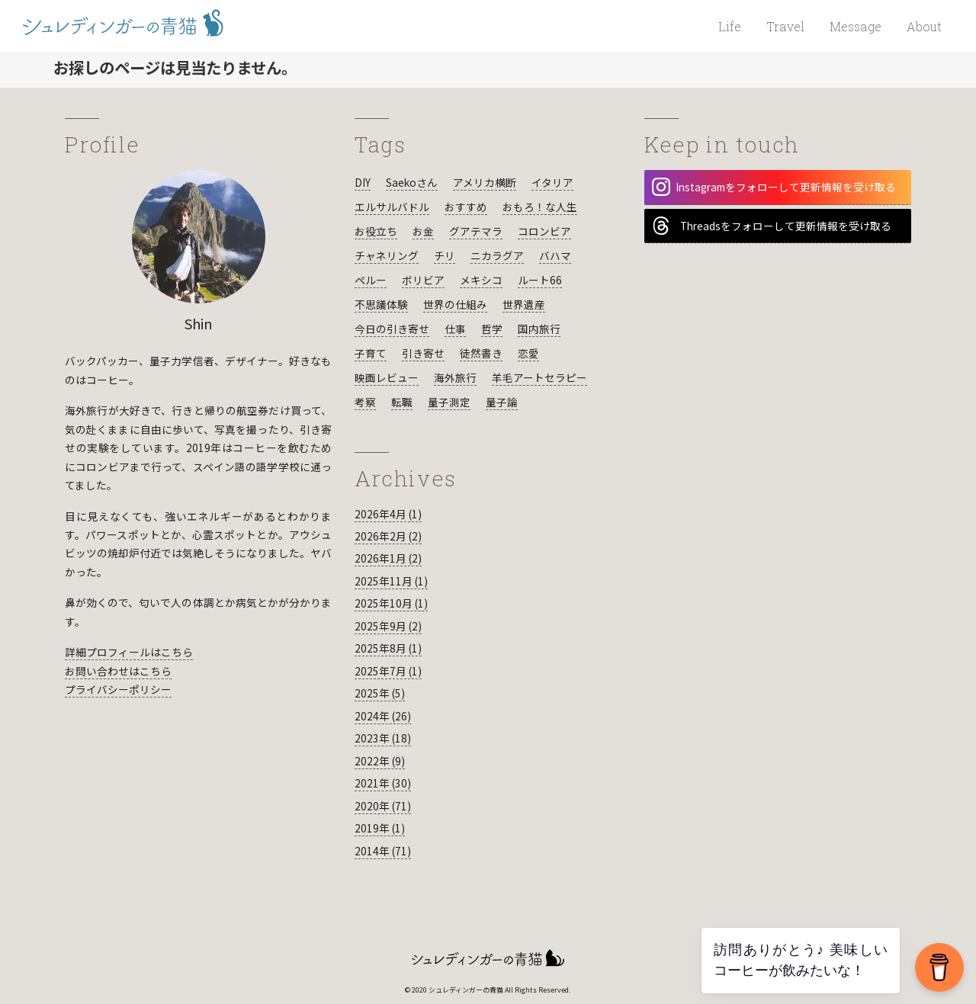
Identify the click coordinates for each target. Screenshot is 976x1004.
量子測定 (449, 401)
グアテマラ (475, 231)
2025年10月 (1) (391, 603)
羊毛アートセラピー (539, 377)
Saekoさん (412, 182)
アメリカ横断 (484, 182)
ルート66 (540, 279)
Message (855, 26)
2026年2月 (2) (388, 536)
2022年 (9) (380, 760)
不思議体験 (381, 304)
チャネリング (387, 255)
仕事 (455, 328)
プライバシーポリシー (118, 689)
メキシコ (481, 279)
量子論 (502, 401)
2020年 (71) (383, 805)
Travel (785, 26)
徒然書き (481, 353)
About (924, 26)
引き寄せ (423, 353)
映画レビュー (387, 377)
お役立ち (376, 231)
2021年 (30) (383, 783)
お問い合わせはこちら (118, 670)
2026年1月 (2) (388, 558)
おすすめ (466, 206)
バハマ (555, 255)
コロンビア (544, 231)
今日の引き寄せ (392, 328)
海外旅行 (455, 377)
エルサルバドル (392, 206)
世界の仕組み (455, 304)
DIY (363, 182)
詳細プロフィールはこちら (129, 651)
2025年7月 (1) (388, 670)
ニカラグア (497, 255)
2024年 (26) (383, 715)
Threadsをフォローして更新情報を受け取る (771, 226)
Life (729, 26)
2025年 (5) (380, 693)
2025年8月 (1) (388, 648)
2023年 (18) (383, 738)
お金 (423, 231)
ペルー (371, 279)
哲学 (491, 328)
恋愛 (528, 353)
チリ (444, 255)
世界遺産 (523, 304)
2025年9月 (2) (388, 626)
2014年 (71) (383, 850)
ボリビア (423, 279)
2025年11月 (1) (391, 581)
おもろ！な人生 (539, 206)
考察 (365, 401)
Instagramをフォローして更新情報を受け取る (774, 187)
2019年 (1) (380, 828)
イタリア (552, 182)
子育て (371, 353)
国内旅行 (539, 328)
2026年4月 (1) (388, 513)
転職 (402, 401)
